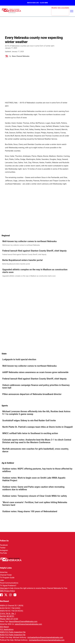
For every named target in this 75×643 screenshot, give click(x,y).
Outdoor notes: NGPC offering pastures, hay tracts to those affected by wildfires (37, 470)
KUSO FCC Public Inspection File (12, 635)
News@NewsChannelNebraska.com (23, 621)
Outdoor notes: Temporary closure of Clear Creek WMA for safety (34, 496)
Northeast (4, 601)
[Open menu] (71, 11)
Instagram (4, 550)
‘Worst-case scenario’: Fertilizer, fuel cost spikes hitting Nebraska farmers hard (34, 503)
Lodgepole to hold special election (19, 359)
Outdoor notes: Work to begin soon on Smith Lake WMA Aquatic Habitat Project (34, 479)
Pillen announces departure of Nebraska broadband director (32, 394)
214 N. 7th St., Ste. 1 (8, 613)
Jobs (2, 580)
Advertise (3, 572)
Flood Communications (9, 583)
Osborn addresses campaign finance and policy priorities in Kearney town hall (36, 386)
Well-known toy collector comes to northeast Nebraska (29, 241)
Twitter (2, 548)
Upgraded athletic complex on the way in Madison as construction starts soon (35, 271)
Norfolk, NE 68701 (7, 616)
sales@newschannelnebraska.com (28, 624)
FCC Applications (6, 629)
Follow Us (4, 540)
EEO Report (4, 627)
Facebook (4, 545)
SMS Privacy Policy (7, 591)
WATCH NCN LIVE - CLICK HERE (37, 3)
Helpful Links (6, 568)
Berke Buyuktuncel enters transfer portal (22, 260)
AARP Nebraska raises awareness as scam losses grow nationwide (35, 372)
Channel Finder (6, 575)
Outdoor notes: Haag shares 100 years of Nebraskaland (29, 511)
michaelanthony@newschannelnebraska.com (45, 637)
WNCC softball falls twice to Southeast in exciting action (30, 433)
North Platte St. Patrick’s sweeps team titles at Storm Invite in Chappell (37, 427)
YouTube (3, 553)
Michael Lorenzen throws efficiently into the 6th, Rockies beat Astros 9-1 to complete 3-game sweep (36, 412)
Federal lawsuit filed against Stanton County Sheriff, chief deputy (34, 250)
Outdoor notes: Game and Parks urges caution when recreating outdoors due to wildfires (33, 488)
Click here (4, 588)
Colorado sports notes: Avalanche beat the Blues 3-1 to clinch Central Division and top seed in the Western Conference (36, 441)
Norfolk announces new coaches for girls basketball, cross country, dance (35, 450)
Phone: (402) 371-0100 (9, 619)
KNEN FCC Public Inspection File (12, 632)
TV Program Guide (7, 578)
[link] (37, 243)
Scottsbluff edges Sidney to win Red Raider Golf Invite (29, 420)
